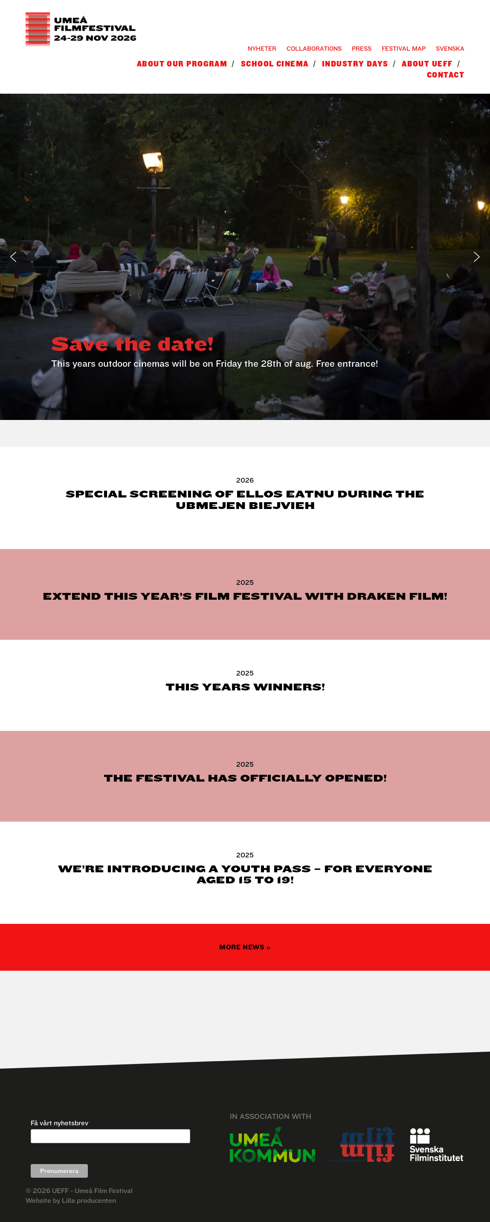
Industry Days (355, 64)
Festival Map (404, 48)
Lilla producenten (89, 1200)
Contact (445, 75)
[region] (245, 257)
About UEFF (427, 64)
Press (361, 48)
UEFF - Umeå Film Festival (92, 1191)
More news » (245, 947)
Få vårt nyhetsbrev (59, 1123)
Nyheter (262, 48)
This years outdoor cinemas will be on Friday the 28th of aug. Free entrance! (214, 363)
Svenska (450, 48)
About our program (182, 64)
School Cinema (275, 64)
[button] (13, 257)
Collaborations (314, 48)
